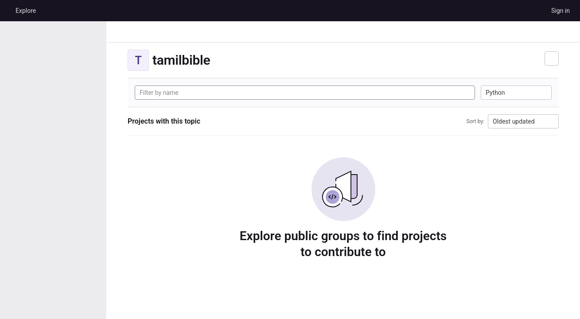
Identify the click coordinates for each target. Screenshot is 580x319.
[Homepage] (6, 11)
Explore (26, 10)
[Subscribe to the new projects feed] (552, 58)
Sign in (560, 10)
